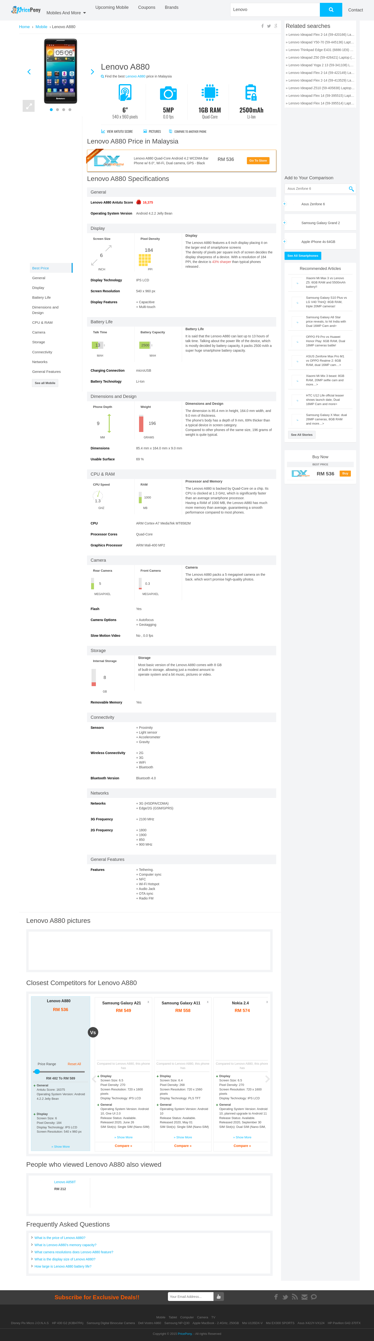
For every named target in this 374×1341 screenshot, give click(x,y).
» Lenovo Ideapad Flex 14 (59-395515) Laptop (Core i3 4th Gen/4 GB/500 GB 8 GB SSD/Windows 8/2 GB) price (320, 96)
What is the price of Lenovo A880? (60, 1238)
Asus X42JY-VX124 (311, 1323)
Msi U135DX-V (252, 1323)
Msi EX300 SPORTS (280, 1323)
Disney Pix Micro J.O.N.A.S (30, 1323)
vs (93, 1032)
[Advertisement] (183, 50)
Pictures (152, 131)
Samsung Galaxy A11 (181, 1003)
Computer (187, 1317)
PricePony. (185, 1334)
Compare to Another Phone (192, 131)
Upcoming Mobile (112, 7)
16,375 (148, 202)
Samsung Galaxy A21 (121, 1003)
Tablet (173, 1317)
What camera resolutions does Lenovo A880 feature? (74, 1252)
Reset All (74, 1064)
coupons (146, 7)
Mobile (161, 1317)
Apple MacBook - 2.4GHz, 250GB (215, 1323)
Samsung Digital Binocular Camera (111, 1323)
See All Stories (302, 435)
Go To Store (258, 160)
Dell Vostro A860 (149, 1323)
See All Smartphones (302, 255)
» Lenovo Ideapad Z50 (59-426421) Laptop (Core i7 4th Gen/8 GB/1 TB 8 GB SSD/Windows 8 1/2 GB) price (320, 57)
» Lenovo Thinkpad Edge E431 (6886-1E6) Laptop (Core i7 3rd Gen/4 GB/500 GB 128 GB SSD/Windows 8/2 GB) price (320, 50)
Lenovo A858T (65, 1182)
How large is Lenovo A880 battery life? (63, 1266)
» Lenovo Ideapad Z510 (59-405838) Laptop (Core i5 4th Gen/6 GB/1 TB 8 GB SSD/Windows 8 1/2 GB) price (320, 88)
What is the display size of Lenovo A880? (65, 1259)
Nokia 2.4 (240, 1003)
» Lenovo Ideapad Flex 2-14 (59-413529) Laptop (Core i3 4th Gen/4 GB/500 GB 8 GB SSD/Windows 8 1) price (320, 80)
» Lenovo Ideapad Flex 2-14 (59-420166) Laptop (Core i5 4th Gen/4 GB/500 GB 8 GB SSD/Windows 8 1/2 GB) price (320, 34)
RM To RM (60, 1078)
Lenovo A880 (59, 1001)
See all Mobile (45, 383)
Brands (171, 7)
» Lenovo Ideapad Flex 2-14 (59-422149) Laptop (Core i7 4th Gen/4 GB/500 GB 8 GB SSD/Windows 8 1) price (320, 73)
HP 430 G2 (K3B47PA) (67, 1323)
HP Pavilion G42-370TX (344, 1323)
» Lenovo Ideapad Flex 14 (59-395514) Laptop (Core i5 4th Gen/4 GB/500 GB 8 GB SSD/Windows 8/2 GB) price (320, 103)
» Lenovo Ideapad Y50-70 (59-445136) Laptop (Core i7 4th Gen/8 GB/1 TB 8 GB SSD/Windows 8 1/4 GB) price (320, 42)
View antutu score (117, 131)
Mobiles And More (66, 12)
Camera (203, 1317)
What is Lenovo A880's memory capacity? (65, 1245)
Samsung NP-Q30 (177, 1323)
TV (213, 1317)
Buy (345, 473)
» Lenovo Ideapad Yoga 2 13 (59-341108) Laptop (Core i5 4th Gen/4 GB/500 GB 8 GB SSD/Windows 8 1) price (320, 65)
